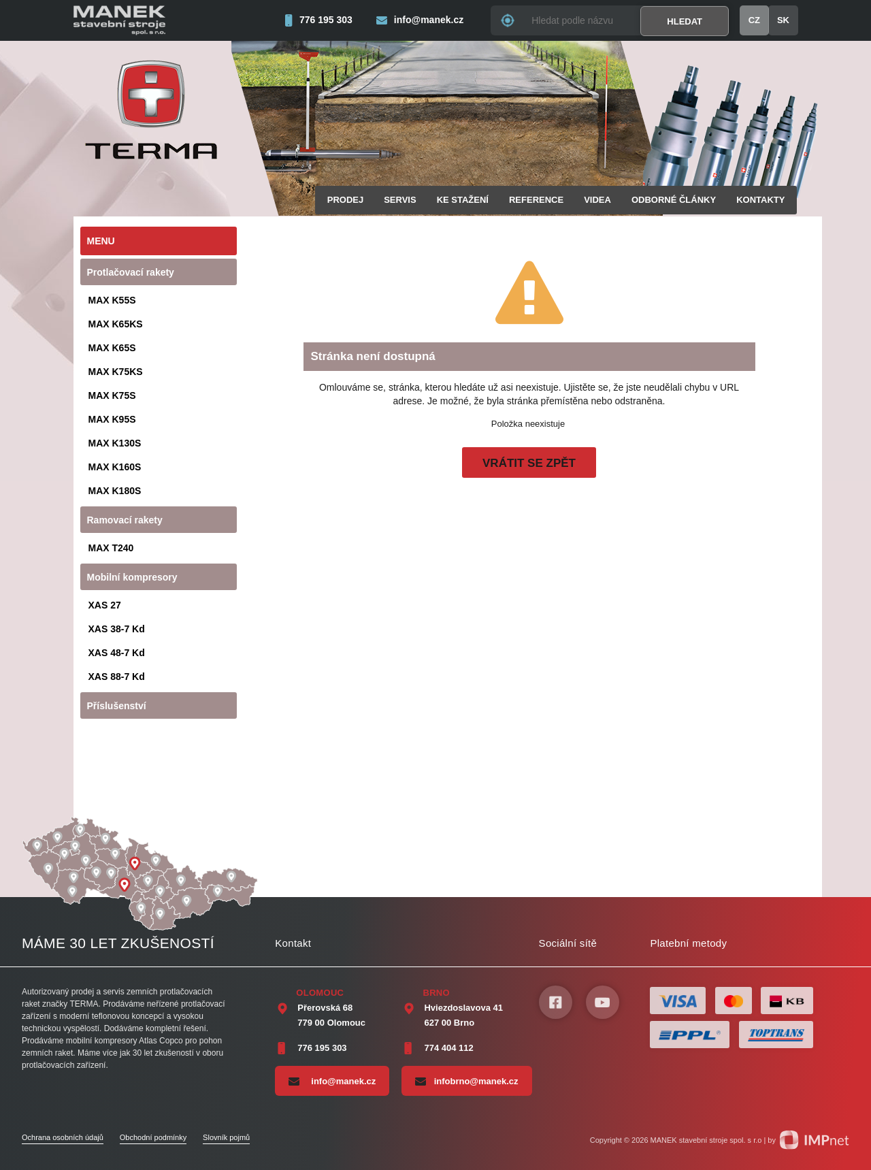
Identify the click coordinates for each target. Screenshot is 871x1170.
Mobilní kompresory (132, 577)
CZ (754, 20)
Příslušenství (116, 705)
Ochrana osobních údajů (62, 1137)
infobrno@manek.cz (466, 1081)
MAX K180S (115, 490)
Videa (597, 200)
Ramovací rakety (125, 520)
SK (783, 20)
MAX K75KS (115, 371)
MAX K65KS (115, 324)
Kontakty (760, 200)
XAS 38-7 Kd (116, 628)
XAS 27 (104, 605)
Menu (101, 240)
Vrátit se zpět (529, 463)
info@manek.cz (332, 1081)
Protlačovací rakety (130, 272)
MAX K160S (115, 466)
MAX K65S (112, 347)
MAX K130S (115, 443)
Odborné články (673, 200)
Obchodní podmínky (153, 1137)
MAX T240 (111, 547)
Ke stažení (463, 200)
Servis (400, 200)
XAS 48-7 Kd (116, 652)
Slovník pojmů (226, 1137)
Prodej (345, 200)
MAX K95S (112, 419)
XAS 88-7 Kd (116, 676)
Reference (536, 200)
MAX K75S (112, 395)
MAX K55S (112, 300)
